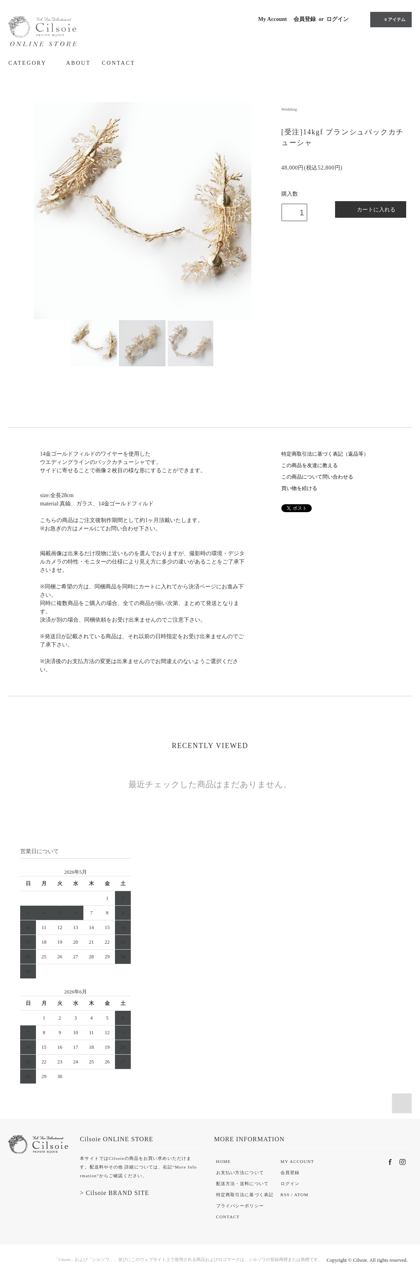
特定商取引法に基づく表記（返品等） (325, 454)
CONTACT (119, 63)
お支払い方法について (240, 1172)
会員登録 (305, 19)
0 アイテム (390, 19)
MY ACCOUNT (297, 1161)
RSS (285, 1194)
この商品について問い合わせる (317, 477)
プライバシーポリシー (240, 1205)
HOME (223, 1161)
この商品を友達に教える (309, 465)
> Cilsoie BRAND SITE (114, 1192)
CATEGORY (31, 63)
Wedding (289, 109)
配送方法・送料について (242, 1183)
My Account (272, 19)
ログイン (337, 19)
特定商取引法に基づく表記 (244, 1194)
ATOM (301, 1194)
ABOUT (78, 63)
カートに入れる (371, 209)
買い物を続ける (299, 488)
